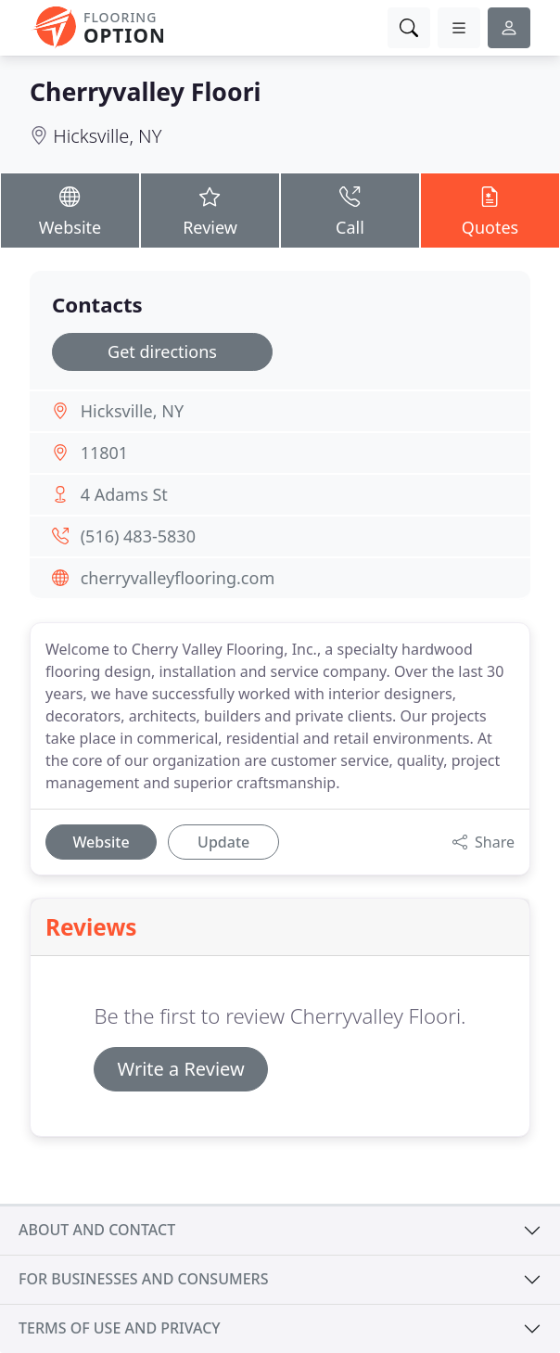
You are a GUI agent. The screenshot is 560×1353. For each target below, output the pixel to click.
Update (223, 842)
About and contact (97, 1229)
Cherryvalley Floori (145, 91)
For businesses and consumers (143, 1279)
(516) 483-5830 (138, 536)
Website (70, 209)
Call (350, 209)
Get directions (162, 351)
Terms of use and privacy (120, 1328)
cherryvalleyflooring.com (178, 578)
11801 (104, 452)
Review (210, 209)
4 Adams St (124, 494)
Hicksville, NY (107, 135)
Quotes (490, 209)
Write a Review (180, 1068)
